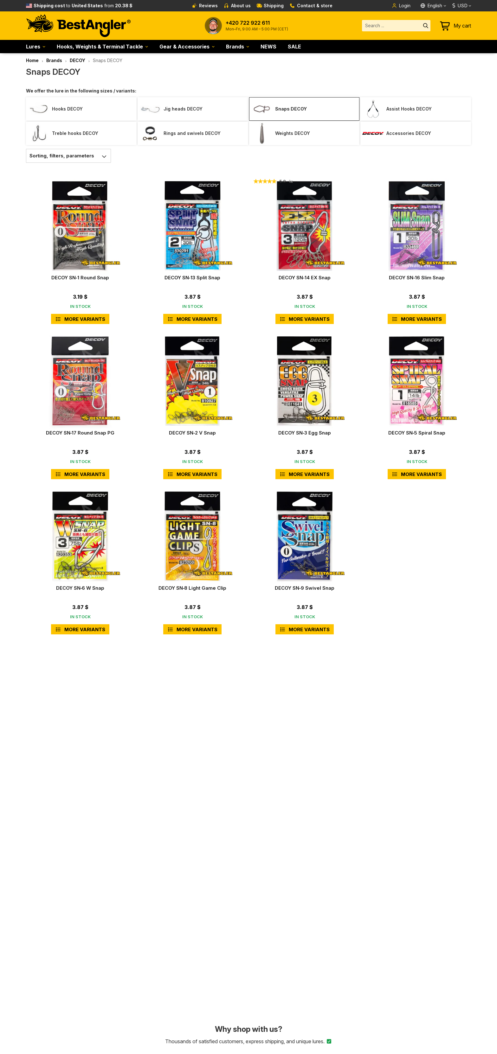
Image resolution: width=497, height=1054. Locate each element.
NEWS (268, 46)
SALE (294, 46)
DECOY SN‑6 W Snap (80, 588)
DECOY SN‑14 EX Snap (305, 278)
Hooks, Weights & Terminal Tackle (100, 46)
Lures (33, 46)
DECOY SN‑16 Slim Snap (417, 278)
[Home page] (78, 25)
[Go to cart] (455, 25)
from (83, 5)
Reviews (205, 5)
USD (460, 6)
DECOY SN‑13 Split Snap (192, 278)
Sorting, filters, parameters (70, 155)
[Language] (434, 5)
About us (237, 5)
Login (401, 5)
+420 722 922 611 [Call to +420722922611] (248, 22)
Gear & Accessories (184, 46)
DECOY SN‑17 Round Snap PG (80, 433)
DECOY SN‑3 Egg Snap (304, 433)
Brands (235, 46)
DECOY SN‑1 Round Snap (80, 278)
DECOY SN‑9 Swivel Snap (304, 588)
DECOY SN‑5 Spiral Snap (417, 433)
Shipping (270, 5)
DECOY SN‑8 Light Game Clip (192, 588)
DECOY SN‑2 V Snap (192, 433)
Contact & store (310, 5)
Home (32, 60)
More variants (80, 319)
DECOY (77, 60)
